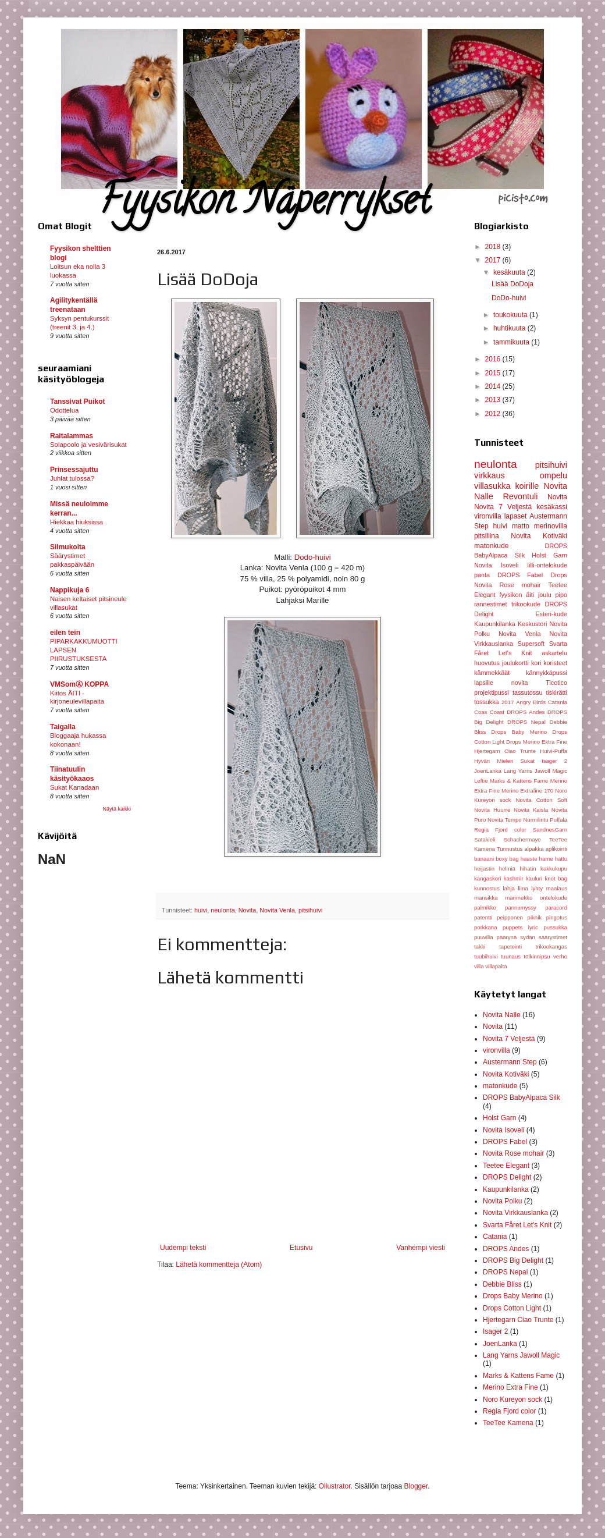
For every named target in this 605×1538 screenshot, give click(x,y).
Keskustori (532, 623)
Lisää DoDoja (512, 284)
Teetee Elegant (506, 1166)
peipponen (510, 917)
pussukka (555, 927)
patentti (483, 917)
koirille (527, 486)
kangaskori (487, 878)
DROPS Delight (507, 1177)
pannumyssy (520, 907)
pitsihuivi (310, 910)
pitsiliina (486, 536)
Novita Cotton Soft (541, 800)
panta (482, 574)
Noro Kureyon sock (512, 1399)
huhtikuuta (510, 328)
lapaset (515, 516)
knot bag (555, 878)
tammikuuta (512, 342)
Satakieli (484, 839)
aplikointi (556, 849)
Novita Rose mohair (507, 584)
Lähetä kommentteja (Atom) (219, 1264)
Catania (557, 702)
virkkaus (489, 475)
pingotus (556, 917)
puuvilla (483, 937)
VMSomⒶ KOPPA (79, 684)
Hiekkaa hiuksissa (76, 521)
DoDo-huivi (509, 298)
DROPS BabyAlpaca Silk (521, 1097)
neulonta (222, 910)
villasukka (492, 486)
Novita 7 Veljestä (503, 507)
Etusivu (301, 1248)
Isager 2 (554, 761)
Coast (497, 712)
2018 (494, 247)
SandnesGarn (550, 829)
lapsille (483, 682)
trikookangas (551, 946)
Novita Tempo (504, 819)
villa (479, 966)
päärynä (507, 937)
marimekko (518, 897)
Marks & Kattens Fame (519, 780)
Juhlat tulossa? (72, 478)
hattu (561, 858)
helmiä (507, 868)
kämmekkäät (492, 672)
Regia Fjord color (500, 829)
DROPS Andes (525, 712)
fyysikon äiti (516, 594)
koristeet (555, 662)
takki (480, 946)
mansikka (486, 897)
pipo (561, 594)
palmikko (485, 907)
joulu (544, 594)
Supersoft (531, 643)
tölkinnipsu (537, 956)
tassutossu (528, 692)
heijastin (484, 868)
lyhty (537, 888)
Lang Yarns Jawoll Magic (535, 771)
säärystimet (553, 937)
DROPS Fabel (520, 574)
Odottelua (64, 410)
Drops (558, 574)
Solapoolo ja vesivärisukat (88, 444)
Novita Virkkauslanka (515, 1213)
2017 (494, 260)
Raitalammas (71, 436)
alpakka (533, 849)
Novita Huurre (492, 810)
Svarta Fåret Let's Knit (517, 1225)
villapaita (496, 966)
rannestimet (490, 604)
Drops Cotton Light (512, 1308)
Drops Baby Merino (519, 732)
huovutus (487, 662)
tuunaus (511, 956)
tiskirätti (556, 692)
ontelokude (553, 897)
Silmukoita (68, 547)
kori (536, 662)
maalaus (556, 888)
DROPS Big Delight (513, 1260)
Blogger (416, 1486)
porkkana (485, 927)
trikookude (525, 604)
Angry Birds (531, 702)
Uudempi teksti (183, 1248)
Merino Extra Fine (510, 1387)
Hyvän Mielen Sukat (504, 761)
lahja (508, 888)
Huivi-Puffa (553, 751)
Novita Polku (502, 1201)
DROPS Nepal (526, 722)
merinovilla (550, 526)
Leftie (480, 780)
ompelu (553, 475)
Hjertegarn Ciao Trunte (505, 751)
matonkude (491, 546)
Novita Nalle (502, 1015)
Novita (248, 910)
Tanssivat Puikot (77, 401)
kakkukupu (553, 868)
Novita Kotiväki (539, 536)
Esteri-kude (551, 613)
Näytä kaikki (116, 809)
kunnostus (487, 888)
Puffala (558, 819)
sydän (527, 937)
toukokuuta (511, 315)
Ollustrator (335, 1486)
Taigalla (63, 727)
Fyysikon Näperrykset (264, 204)
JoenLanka (487, 771)
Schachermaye (522, 839)
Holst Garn (549, 555)
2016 (494, 359)
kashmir (514, 878)
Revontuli (520, 496)
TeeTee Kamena (508, 1423)
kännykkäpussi (546, 672)
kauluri (534, 878)
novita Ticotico (539, 682)
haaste (529, 858)
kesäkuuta (510, 272)
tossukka (486, 701)
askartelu (554, 652)
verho (560, 956)
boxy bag (507, 858)
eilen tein (65, 632)
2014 (494, 386)
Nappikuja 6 (69, 590)
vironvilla (487, 516)
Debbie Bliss (502, 1284)
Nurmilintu (535, 819)
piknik (535, 917)
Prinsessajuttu (74, 470)
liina (523, 888)
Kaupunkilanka (494, 623)
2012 (494, 414)
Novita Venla (277, 910)
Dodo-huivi (311, 557)
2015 (494, 373)
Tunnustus (509, 849)
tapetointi (510, 946)
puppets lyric (520, 927)
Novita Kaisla (531, 810)
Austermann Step (510, 1062)
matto (520, 526)
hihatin (527, 868)
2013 (494, 400)
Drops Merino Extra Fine (536, 741)
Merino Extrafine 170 (527, 790)
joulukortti (515, 662)
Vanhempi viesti (420, 1248)
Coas (480, 712)
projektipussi (491, 692)
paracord (556, 907)
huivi (200, 910)
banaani (484, 858)
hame (546, 858)
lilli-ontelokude (547, 565)
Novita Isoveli (496, 565)
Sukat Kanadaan (74, 787)
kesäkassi (551, 507)
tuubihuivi (486, 956)
